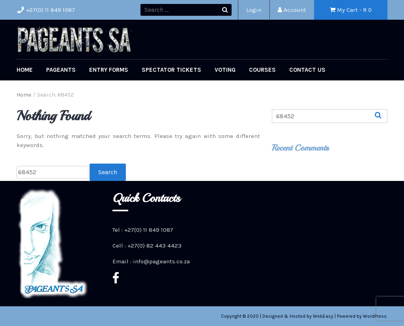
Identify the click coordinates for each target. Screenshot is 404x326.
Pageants (61, 69)
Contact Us (307, 69)
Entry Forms (108, 69)
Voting (225, 69)
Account (292, 9)
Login (254, 9)
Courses (262, 69)
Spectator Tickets (171, 69)
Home (25, 69)
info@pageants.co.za (161, 261)
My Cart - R (351, 9)
